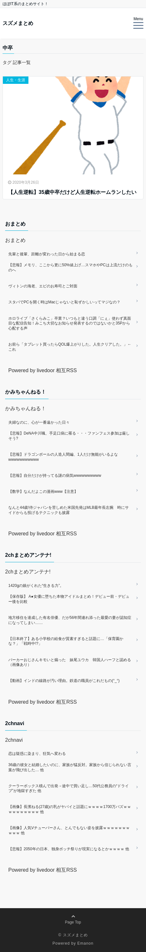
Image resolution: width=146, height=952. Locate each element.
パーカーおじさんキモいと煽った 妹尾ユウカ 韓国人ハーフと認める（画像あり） (69, 662)
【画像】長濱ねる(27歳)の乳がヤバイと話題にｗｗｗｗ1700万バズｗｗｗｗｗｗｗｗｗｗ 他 (69, 809)
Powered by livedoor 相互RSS (42, 370)
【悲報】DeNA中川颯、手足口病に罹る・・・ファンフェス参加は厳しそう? (69, 436)
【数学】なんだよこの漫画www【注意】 (43, 491)
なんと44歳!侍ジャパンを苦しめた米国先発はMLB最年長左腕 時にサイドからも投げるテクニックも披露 (68, 510)
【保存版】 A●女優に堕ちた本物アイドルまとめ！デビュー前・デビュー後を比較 (68, 599)
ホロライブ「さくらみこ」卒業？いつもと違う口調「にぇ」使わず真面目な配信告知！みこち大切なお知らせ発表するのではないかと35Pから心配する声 (69, 323)
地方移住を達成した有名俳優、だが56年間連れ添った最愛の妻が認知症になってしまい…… (69, 620)
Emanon (85, 943)
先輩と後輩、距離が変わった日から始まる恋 (46, 254)
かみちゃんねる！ (25, 408)
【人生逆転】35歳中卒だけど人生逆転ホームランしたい (72, 192)
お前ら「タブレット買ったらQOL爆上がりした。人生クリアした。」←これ (69, 347)
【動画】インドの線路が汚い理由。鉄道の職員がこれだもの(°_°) (63, 680)
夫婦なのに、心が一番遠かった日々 (39, 422)
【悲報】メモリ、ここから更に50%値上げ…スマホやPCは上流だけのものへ (70, 267)
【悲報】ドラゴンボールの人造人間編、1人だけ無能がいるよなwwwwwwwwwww (63, 457)
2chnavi (14, 740)
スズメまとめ (18, 23)
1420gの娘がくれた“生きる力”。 (36, 585)
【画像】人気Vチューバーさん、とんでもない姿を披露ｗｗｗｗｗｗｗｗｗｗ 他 (69, 830)
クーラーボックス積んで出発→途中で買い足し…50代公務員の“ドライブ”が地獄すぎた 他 (68, 788)
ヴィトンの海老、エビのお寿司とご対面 (42, 286)
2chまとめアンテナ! (27, 571)
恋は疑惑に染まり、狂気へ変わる (37, 753)
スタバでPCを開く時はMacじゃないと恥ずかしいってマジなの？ (64, 302)
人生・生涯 (15, 80)
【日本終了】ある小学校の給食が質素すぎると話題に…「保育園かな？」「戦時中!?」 (65, 641)
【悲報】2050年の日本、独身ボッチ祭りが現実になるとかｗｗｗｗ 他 (68, 849)
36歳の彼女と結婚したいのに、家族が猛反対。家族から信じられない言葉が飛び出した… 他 (69, 767)
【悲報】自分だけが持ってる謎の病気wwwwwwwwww (54, 475)
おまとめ (15, 240)
